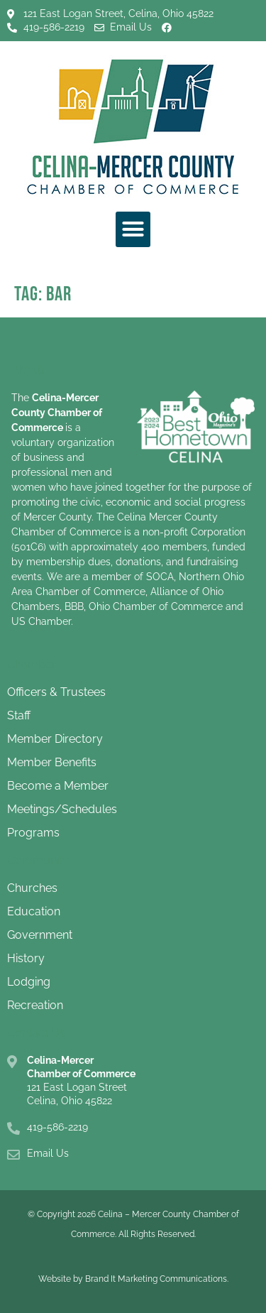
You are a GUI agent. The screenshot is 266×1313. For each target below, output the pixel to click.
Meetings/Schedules (62, 809)
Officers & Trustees (56, 692)
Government (39, 935)
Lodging (28, 981)
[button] (133, 229)
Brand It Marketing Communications (156, 1279)
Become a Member (58, 785)
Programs (33, 832)
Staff (19, 715)
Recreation (35, 1005)
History (26, 958)
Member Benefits (51, 762)
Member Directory (55, 739)
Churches (32, 888)
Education (33, 911)
